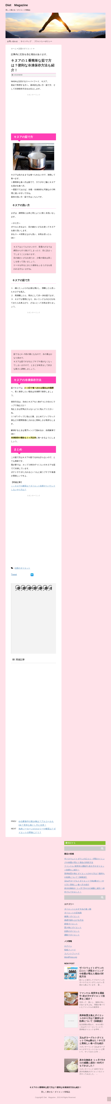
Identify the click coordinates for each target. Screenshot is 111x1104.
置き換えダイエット (73, 927)
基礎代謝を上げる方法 (73, 920)
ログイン (68, 946)
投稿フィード (70, 950)
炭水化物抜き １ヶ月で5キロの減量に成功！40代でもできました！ (92, 1063)
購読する (71, 843)
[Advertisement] (33, 113)
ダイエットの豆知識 (73, 913)
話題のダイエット (22, 568)
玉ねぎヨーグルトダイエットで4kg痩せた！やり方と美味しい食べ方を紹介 (92, 1040)
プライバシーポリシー (43, 41)
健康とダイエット (72, 916)
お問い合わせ (12, 41)
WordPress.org (70, 957)
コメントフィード (72, 953)
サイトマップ (26, 41)
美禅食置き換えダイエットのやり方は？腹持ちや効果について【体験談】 (91, 1018)
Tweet (14, 574)
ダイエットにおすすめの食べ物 (77, 909)
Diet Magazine (17, 5)
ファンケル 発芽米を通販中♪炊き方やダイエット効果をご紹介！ (92, 996)
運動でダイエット (72, 935)
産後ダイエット (71, 924)
